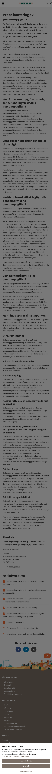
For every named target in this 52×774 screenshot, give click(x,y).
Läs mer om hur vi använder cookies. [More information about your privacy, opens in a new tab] (16, 756)
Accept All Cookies (26, 761)
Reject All (26, 766)
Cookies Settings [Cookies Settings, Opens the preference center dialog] (26, 771)
